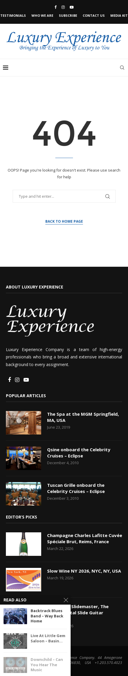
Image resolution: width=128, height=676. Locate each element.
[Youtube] (72, 7)
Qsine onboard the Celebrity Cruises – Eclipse (78, 453)
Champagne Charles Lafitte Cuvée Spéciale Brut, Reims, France (84, 538)
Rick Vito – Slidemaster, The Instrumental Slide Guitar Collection (78, 612)
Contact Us (94, 15)
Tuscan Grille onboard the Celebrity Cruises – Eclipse (76, 488)
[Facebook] (55, 7)
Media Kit (119, 15)
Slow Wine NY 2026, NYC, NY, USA (84, 571)
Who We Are (42, 15)
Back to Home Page (64, 221)
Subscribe (68, 15)
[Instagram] (63, 7)
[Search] (122, 67)
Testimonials (13, 15)
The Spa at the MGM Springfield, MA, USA (83, 417)
